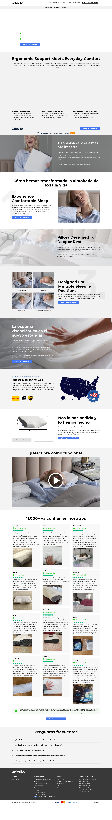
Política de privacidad (41, 783)
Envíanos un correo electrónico (88, 790)
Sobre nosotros (39, 788)
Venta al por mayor (17, 779)
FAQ (58, 786)
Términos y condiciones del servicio (42, 780)
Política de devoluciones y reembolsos (65, 782)
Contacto (76, 3)
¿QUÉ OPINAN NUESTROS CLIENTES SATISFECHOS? (75, 164)
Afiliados (36, 790)
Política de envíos (39, 786)
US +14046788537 (84, 781)
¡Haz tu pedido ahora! (90, 3)
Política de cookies (40, 794)
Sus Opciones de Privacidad (44, 797)
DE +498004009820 (85, 785)
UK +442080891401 (85, 783)
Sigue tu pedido (62, 779)
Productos (47, 3)
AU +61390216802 (84, 787)
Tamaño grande (44, 440)
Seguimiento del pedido (62, 3)
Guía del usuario (39, 792)
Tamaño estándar (22, 440)
